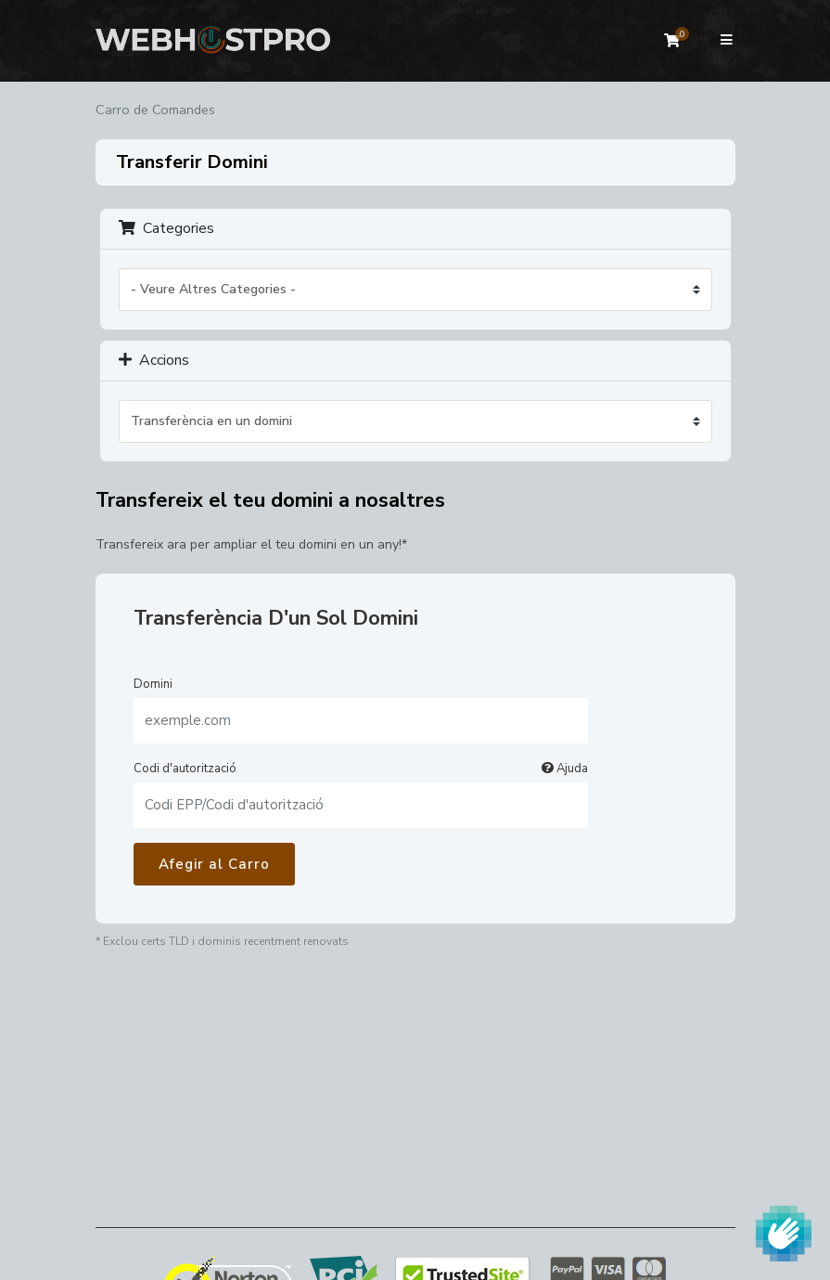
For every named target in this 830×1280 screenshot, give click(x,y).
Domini (153, 684)
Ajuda (565, 768)
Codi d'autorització (361, 768)
